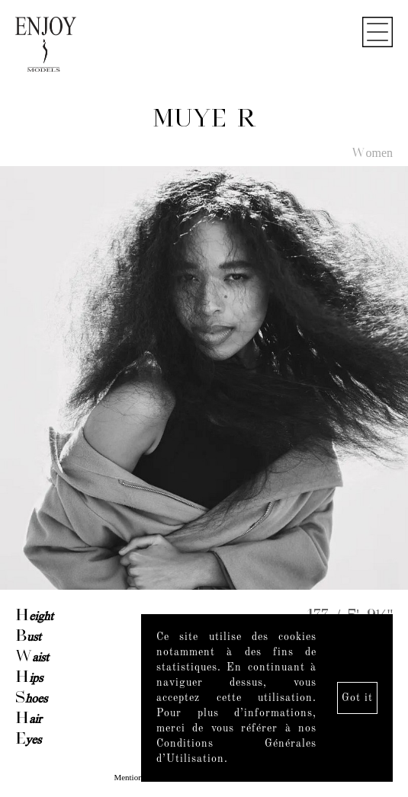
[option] (204, 379)
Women (372, 154)
